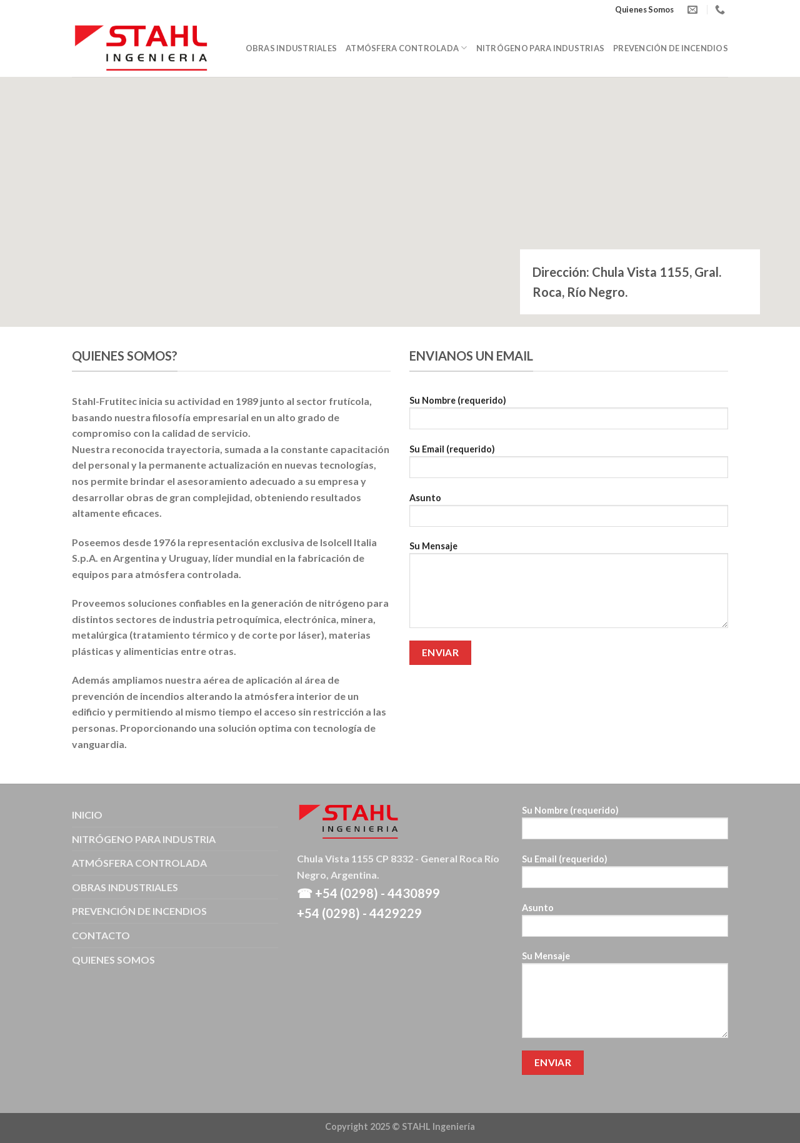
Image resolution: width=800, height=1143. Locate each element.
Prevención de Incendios (670, 48)
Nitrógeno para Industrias (540, 48)
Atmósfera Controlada (407, 48)
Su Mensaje (568, 589)
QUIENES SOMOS (113, 960)
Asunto (568, 514)
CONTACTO (101, 935)
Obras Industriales (292, 48)
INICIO (87, 815)
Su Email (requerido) (568, 465)
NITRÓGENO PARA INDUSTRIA (144, 839)
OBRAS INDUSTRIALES (125, 887)
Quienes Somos (644, 9)
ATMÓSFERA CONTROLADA (139, 863)
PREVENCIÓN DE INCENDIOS (139, 911)
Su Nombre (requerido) (568, 416)
